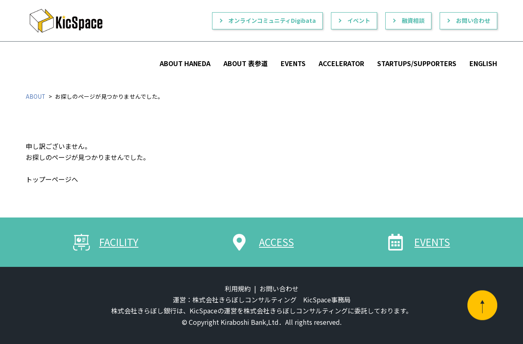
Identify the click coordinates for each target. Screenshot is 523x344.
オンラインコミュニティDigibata (272, 20)
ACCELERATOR (341, 63)
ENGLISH (483, 63)
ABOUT (35, 96)
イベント (358, 20)
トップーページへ (52, 179)
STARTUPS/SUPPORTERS (416, 63)
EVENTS (293, 63)
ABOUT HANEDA (185, 63)
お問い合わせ (473, 20)
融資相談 (413, 20)
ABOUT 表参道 (246, 63)
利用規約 (238, 288)
